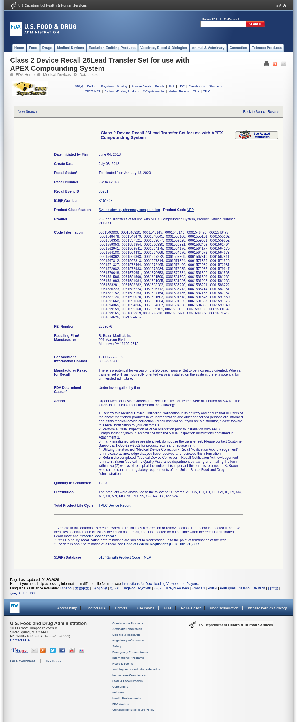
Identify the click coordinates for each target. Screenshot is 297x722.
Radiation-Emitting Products (121, 91)
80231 (103, 191)
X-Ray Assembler (153, 91)
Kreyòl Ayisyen (177, 588)
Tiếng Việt (99, 588)
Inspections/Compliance (129, 675)
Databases (88, 74)
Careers (121, 608)
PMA (171, 86)
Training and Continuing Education (136, 669)
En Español (231, 19)
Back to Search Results (261, 112)
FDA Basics (145, 608)
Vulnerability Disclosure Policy (133, 709)
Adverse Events (141, 86)
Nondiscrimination (224, 608)
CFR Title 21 (92, 91)
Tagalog (129, 588)
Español (66, 588)
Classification (197, 86)
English (29, 593)
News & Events (122, 663)
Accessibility (67, 608)
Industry (118, 692)
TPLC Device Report (114, 505)
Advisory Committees (127, 628)
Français (198, 588)
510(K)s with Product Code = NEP (125, 557)
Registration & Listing (114, 86)
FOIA (167, 608)
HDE (182, 86)
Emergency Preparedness (130, 652)
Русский (144, 588)
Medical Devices (57, 74)
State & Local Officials (127, 680)
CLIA (196, 91)
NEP (190, 210)
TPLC (206, 91)
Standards (215, 86)
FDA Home (25, 74)
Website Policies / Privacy (267, 608)
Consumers (120, 686)
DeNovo (92, 86)
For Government (22, 661)
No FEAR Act (191, 608)
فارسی (15, 593)
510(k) (79, 86)
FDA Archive (120, 704)
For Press (53, 661)
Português (228, 588)
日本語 (273, 588)
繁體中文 (82, 588)
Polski (212, 588)
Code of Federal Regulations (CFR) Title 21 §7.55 (162, 544)
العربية (158, 588)
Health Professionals (126, 698)
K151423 (105, 201)
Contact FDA (96, 608)
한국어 (115, 588)
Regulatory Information (128, 640)
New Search (27, 112)
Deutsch (258, 588)
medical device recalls (99, 536)
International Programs (128, 657)
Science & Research (126, 634)
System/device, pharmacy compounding (129, 210)
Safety (116, 646)
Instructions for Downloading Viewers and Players (160, 584)
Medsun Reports (178, 91)
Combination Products (127, 623)
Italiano (244, 588)
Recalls (159, 86)
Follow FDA (209, 19)
